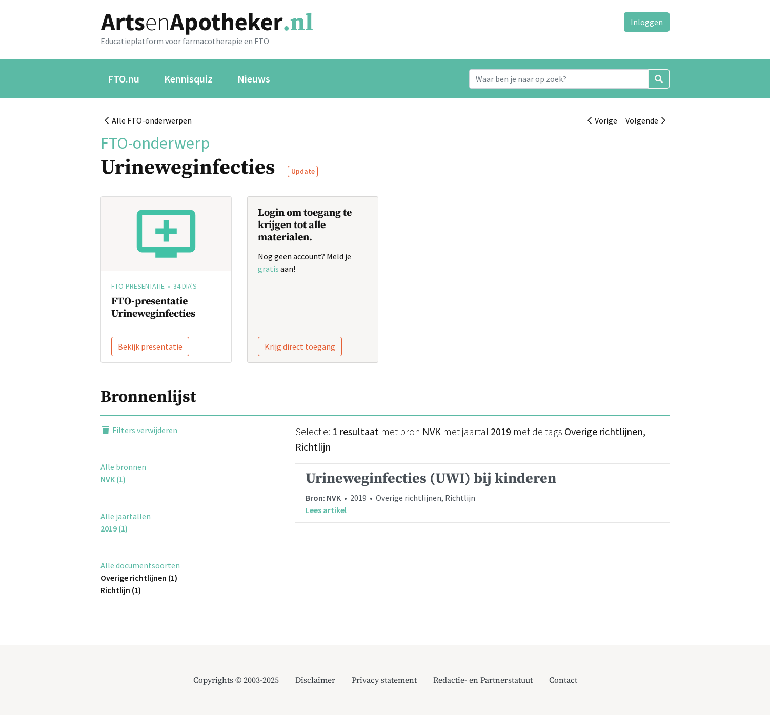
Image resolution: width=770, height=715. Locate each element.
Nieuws (253, 78)
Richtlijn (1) (120, 590)
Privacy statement (384, 680)
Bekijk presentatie (150, 346)
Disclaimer (315, 680)
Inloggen (647, 22)
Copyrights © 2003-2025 (236, 680)
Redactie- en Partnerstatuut (483, 680)
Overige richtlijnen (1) (138, 578)
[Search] (559, 79)
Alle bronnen (123, 467)
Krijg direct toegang (300, 346)
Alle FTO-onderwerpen (148, 120)
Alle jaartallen (125, 516)
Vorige (602, 120)
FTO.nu (123, 78)
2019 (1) (114, 528)
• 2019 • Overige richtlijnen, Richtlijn (482, 492)
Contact (563, 680)
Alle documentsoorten (140, 565)
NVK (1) (113, 479)
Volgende (645, 120)
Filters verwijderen (138, 430)
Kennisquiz (188, 78)
